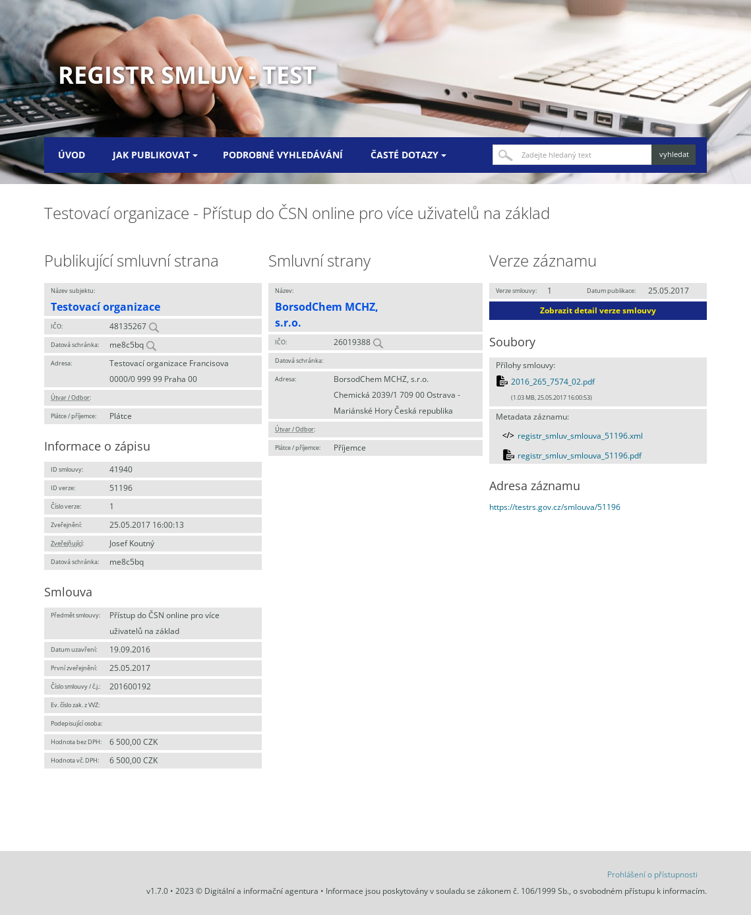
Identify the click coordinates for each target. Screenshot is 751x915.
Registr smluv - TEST (187, 75)
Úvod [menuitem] (71, 154)
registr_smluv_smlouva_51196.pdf (580, 455)
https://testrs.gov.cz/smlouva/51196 (554, 507)
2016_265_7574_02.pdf (553, 382)
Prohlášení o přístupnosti (652, 874)
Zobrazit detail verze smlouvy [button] (598, 310)
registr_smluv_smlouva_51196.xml (580, 436)
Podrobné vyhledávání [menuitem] (283, 154)
